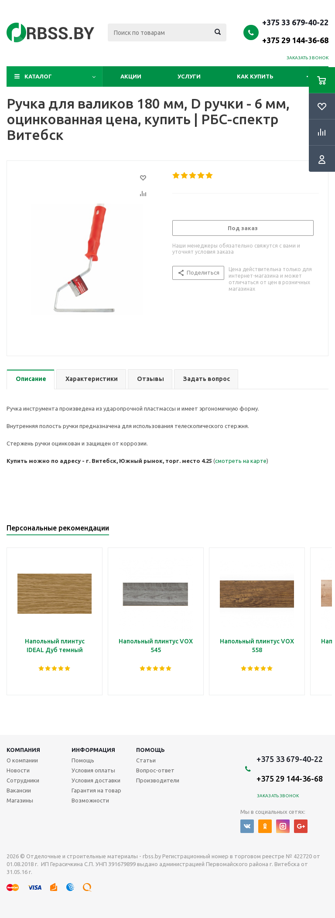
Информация (93, 750)
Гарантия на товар (96, 790)
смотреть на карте (241, 461)
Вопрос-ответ (155, 770)
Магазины (20, 800)
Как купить (255, 76)
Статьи (146, 760)
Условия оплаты (93, 770)
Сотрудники (23, 780)
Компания (23, 750)
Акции (130, 76)
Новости (18, 770)
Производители (157, 780)
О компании (22, 760)
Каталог (38, 76)
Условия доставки (96, 780)
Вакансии (19, 790)
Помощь (150, 750)
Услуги (189, 76)
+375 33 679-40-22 (295, 31)
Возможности (90, 800)
